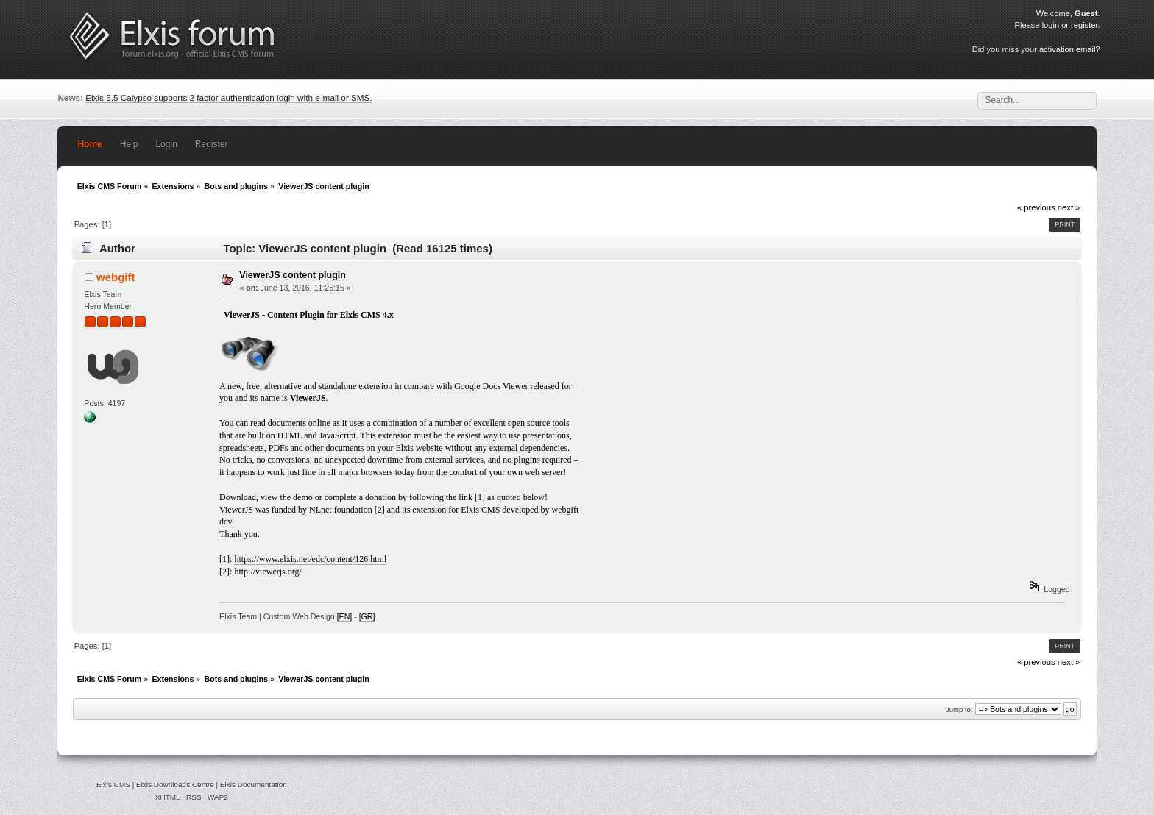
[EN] (345, 616)
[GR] (367, 616)
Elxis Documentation (253, 784)
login (1050, 25)
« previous (1036, 207)
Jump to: (959, 709)
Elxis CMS (113, 784)
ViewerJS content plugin (292, 275)
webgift (115, 277)
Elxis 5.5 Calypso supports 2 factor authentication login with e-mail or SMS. (228, 97)
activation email (1067, 49)
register (1084, 25)
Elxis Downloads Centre (175, 784)
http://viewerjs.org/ (267, 571)
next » (1069, 207)
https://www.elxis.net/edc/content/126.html (310, 559)
